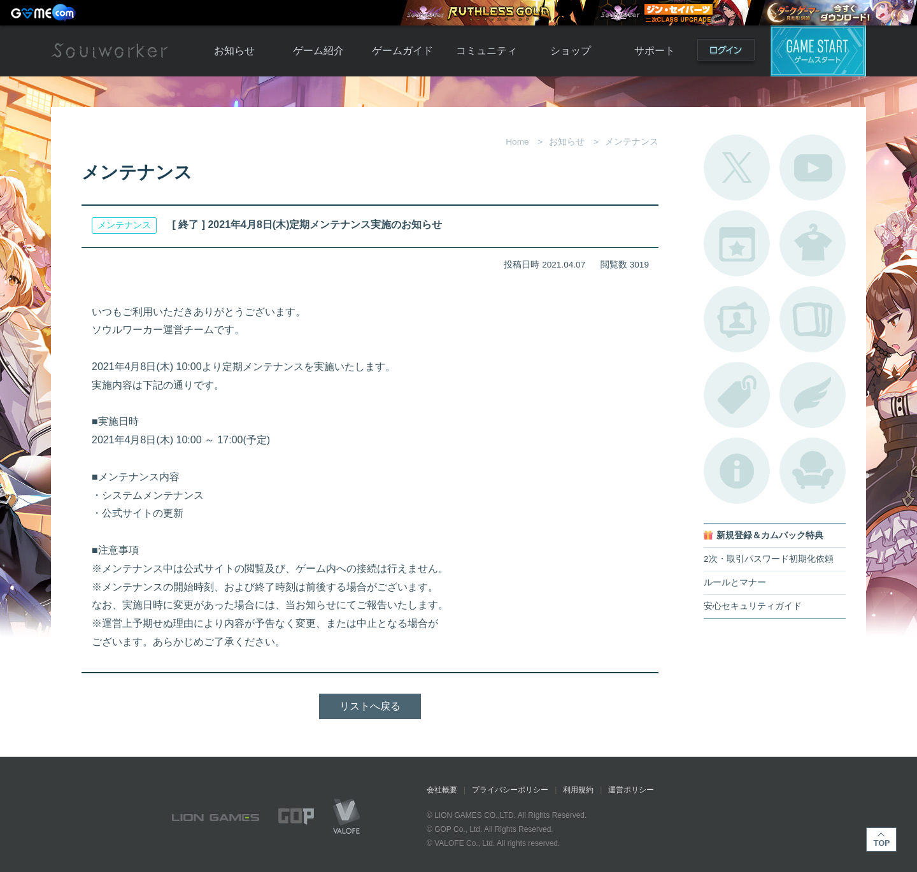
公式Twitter (737, 167)
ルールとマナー (735, 582)
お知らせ (234, 50)
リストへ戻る (370, 706)
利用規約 (578, 789)
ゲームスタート (818, 50)
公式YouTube (812, 167)
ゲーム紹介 (318, 50)
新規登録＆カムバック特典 (769, 535)
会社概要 (442, 789)
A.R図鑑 (812, 319)
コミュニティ (486, 50)
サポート (654, 50)
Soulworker (109, 50)
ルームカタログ (812, 471)
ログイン (726, 52)
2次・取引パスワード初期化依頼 (769, 559)
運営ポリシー (631, 789)
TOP (881, 839)
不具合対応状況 (737, 471)
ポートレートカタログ (737, 319)
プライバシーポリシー (510, 789)
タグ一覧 (737, 395)
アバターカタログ (812, 243)
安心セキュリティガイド (753, 606)
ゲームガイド (402, 50)
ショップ (570, 50)
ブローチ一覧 (812, 395)
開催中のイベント (737, 243)
